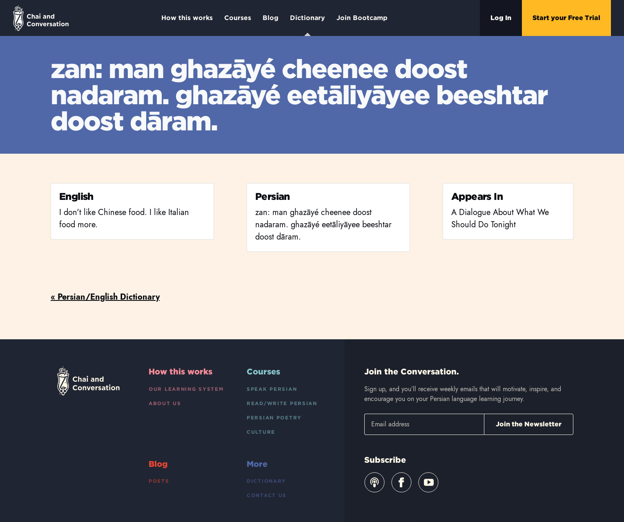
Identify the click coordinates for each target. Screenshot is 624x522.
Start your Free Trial (566, 18)
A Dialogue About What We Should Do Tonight (500, 218)
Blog (271, 18)
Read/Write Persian (282, 403)
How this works (187, 18)
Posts (159, 481)
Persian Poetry (274, 417)
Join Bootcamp (362, 18)
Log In (500, 18)
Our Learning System (186, 389)
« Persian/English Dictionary (105, 297)
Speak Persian (272, 389)
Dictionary (307, 25)
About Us (165, 403)
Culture (261, 432)
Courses (237, 18)
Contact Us (267, 495)
